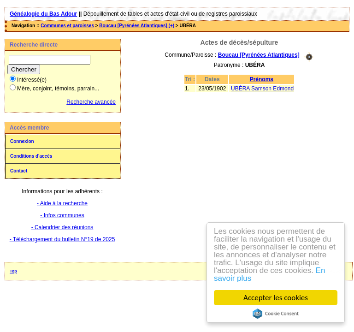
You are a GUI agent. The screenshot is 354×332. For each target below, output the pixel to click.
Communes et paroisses (67, 25)
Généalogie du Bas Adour (43, 14)
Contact (18, 170)
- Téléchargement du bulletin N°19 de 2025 (62, 239)
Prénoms (261, 79)
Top (13, 271)
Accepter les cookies (275, 297)
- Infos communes (62, 215)
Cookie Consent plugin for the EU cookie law (276, 313)
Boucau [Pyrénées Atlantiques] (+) (136, 25)
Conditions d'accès (31, 156)
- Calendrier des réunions (62, 227)
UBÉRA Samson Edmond (262, 88)
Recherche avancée (91, 102)
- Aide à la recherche (62, 203)
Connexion (22, 141)
